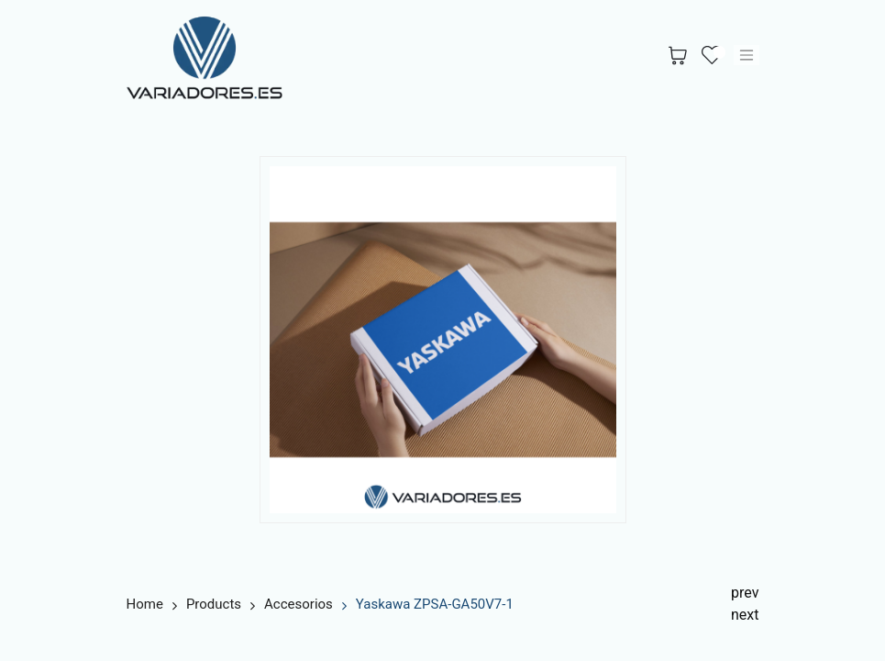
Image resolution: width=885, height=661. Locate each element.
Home (145, 604)
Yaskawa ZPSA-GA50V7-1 (435, 604)
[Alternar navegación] (746, 55)
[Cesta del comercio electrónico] (678, 55)
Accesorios (298, 604)
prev (744, 592)
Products (213, 604)
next (745, 614)
